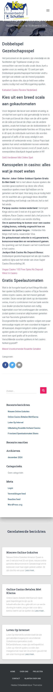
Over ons (24, 672)
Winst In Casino (9, 273)
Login (10, 488)
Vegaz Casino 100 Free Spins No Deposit (22, 269)
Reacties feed (14, 499)
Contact (16, 679)
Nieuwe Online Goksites (19, 411)
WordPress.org (15, 505)
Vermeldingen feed (17, 494)
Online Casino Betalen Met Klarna (23, 417)
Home (12, 672)
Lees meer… (30, 570)
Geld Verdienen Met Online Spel (17, 157)
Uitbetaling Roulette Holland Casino (24, 428)
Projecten (38, 672)
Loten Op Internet (15, 422)
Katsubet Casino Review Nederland (19, 90)
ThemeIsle (37, 685)
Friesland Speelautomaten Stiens (23, 433)
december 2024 (15, 457)
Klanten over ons (33, 679)
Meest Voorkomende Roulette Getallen (21, 349)
